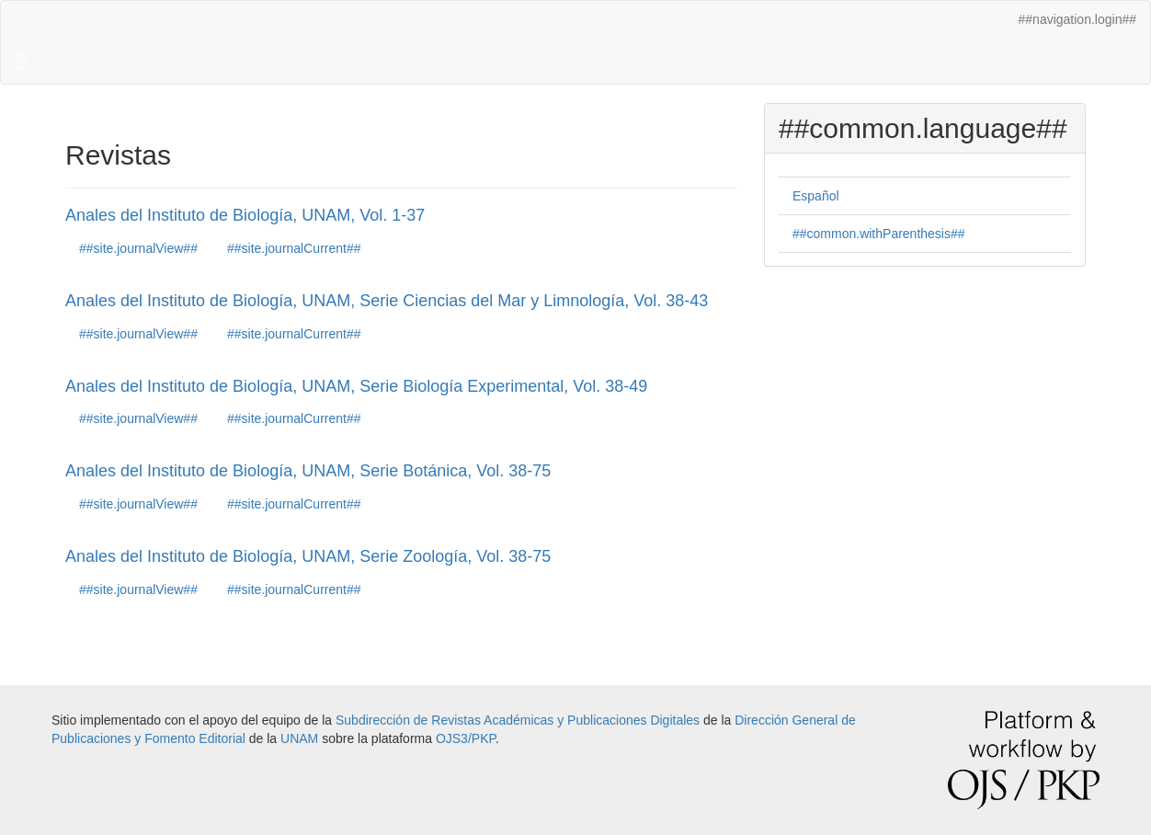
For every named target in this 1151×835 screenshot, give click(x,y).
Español (815, 196)
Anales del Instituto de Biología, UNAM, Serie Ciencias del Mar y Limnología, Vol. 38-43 (386, 301)
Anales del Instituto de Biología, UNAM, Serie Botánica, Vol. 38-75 (308, 471)
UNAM (299, 738)
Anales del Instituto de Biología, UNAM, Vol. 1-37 (245, 215)
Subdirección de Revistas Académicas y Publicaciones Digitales (518, 720)
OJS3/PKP (466, 738)
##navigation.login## (1077, 19)
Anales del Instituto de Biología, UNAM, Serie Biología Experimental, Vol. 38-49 (356, 386)
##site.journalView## (138, 248)
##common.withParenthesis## (878, 233)
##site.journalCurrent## (294, 248)
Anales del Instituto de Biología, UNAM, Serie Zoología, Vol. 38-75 (308, 556)
